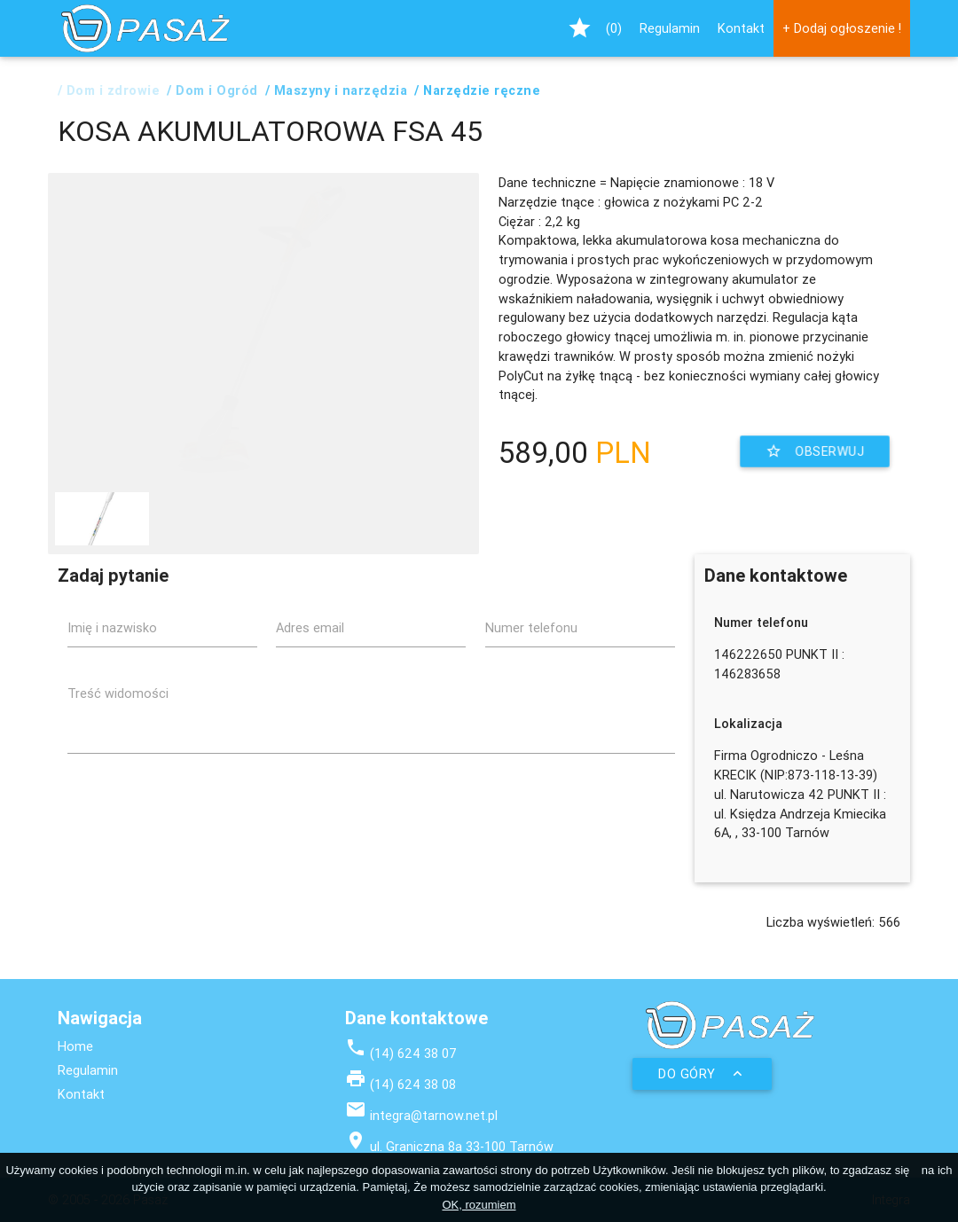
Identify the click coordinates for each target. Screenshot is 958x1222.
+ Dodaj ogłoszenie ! (841, 28)
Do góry (702, 1074)
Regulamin (670, 28)
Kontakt (741, 28)
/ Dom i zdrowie (109, 90)
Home (75, 1046)
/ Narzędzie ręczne (477, 90)
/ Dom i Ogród (212, 90)
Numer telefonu (531, 627)
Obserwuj (815, 451)
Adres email (310, 627)
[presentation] (540, 801)
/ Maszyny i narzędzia (336, 90)
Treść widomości (118, 693)
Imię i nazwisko (112, 627)
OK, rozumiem (478, 1204)
